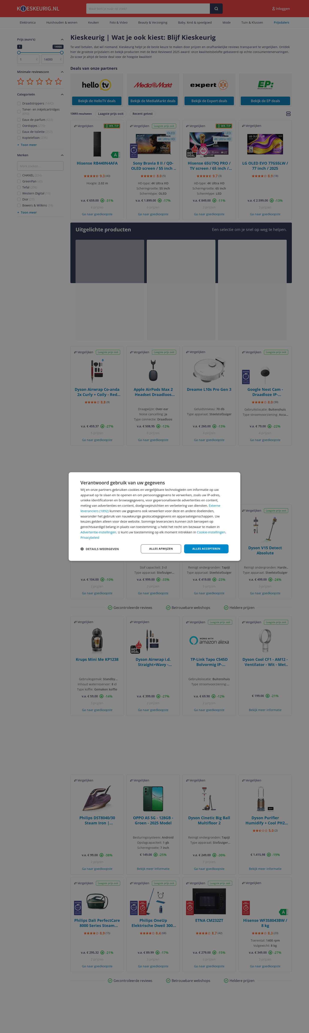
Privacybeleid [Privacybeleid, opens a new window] (90, 537)
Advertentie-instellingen (98, 532)
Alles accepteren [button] (205, 549)
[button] (99, 548)
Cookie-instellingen (211, 532)
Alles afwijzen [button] (158, 549)
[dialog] (154, 516)
